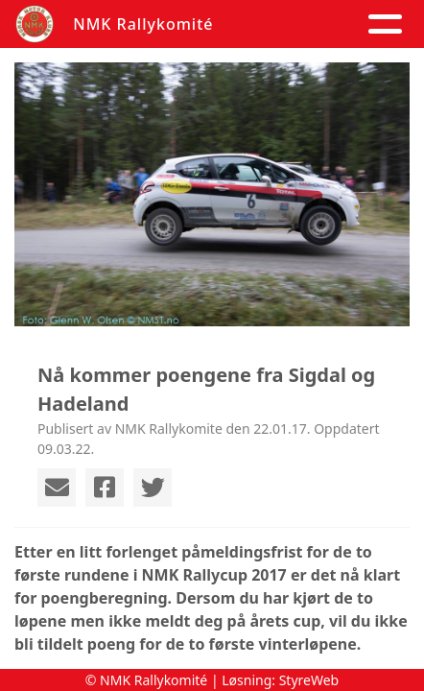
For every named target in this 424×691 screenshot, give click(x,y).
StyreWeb (309, 680)
